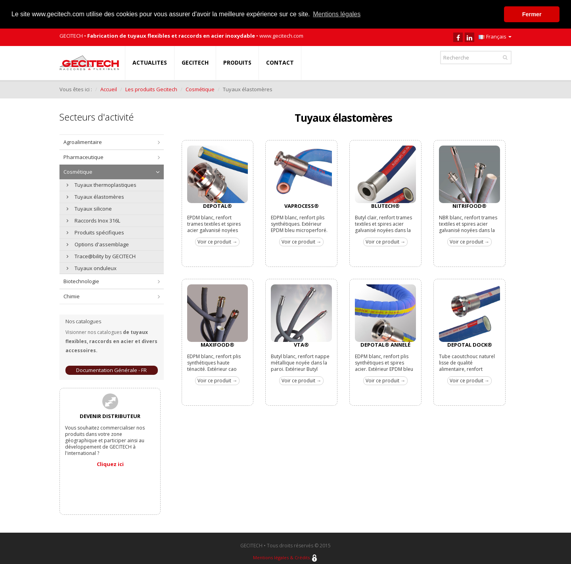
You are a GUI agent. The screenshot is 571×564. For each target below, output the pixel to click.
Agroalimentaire (82, 141)
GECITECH (195, 62)
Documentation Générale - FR (111, 369)
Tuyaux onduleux (92, 267)
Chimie (71, 295)
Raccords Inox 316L (93, 220)
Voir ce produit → (217, 241)
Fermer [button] (532, 14)
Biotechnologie (81, 280)
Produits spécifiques (95, 232)
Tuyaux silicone (89, 208)
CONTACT (280, 62)
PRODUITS (237, 62)
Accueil (108, 88)
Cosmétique (200, 88)
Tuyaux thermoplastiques (101, 184)
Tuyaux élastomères (95, 196)
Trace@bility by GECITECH (101, 255)
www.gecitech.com (281, 35)
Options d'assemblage (98, 243)
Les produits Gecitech (151, 88)
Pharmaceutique (83, 156)
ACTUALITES (149, 62)
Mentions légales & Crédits (281, 557)
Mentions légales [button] (336, 14)
